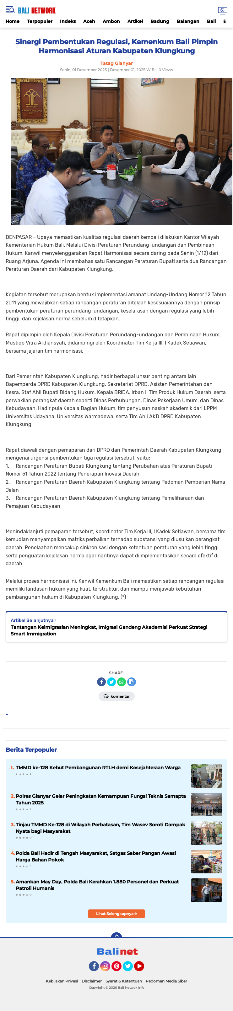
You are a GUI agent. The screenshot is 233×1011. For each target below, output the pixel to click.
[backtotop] (116, 938)
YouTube (143, 969)
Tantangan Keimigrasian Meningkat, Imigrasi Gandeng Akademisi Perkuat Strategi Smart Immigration (109, 630)
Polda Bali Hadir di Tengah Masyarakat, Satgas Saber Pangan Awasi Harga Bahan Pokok (96, 856)
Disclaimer (92, 981)
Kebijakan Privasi (62, 981)
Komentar (117, 696)
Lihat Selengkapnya (116, 913)
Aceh (89, 21)
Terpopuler (39, 21)
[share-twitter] (111, 681)
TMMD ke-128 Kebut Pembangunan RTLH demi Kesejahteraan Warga (98, 768)
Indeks (68, 21)
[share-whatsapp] (121, 681)
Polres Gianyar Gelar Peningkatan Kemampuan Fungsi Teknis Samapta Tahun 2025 (101, 799)
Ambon (111, 21)
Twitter (130, 969)
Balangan (188, 21)
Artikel (135, 21)
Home (12, 21)
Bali (211, 21)
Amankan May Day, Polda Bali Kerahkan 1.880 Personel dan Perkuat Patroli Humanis (97, 885)
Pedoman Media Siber (166, 981)
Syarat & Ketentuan (124, 981)
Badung (159, 21)
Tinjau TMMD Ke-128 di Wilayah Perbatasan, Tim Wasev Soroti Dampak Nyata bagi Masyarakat (100, 828)
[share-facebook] (101, 681)
